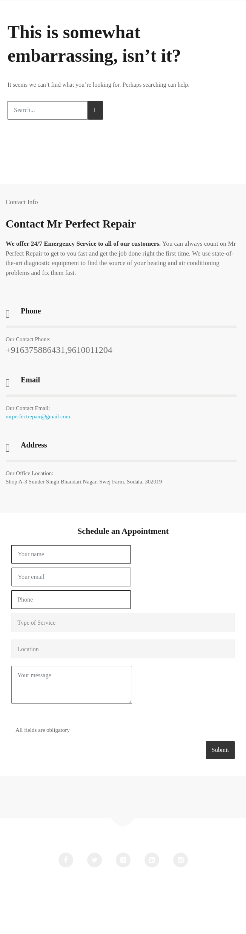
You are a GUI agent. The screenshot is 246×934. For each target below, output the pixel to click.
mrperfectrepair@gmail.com (38, 416)
